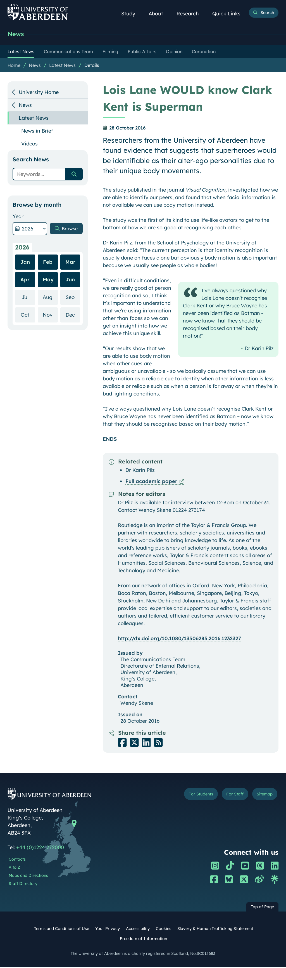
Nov (50, 315)
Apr (25, 280)
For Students (193, 795)
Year (18, 217)
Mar (70, 263)
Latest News (62, 66)
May (48, 280)
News (17, 34)
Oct (28, 315)
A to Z (14, 868)
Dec (73, 315)
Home (14, 66)
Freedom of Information (143, 940)
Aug (50, 298)
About (159, 13)
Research (191, 13)
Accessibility (138, 930)
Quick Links (229, 13)
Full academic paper (151, 482)
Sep (73, 298)
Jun (70, 280)
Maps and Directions (28, 876)
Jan (25, 263)
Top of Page (262, 907)
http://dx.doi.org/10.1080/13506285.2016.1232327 (179, 639)
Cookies (163, 930)
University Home (39, 93)
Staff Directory (23, 884)
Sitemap (263, 795)
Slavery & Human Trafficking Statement (215, 930)
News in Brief (37, 132)
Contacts (17, 860)
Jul (28, 298)
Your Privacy (107, 930)
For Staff (230, 795)
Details (91, 66)
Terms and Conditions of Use (61, 930)
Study (131, 13)
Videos (29, 145)
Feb (48, 263)
